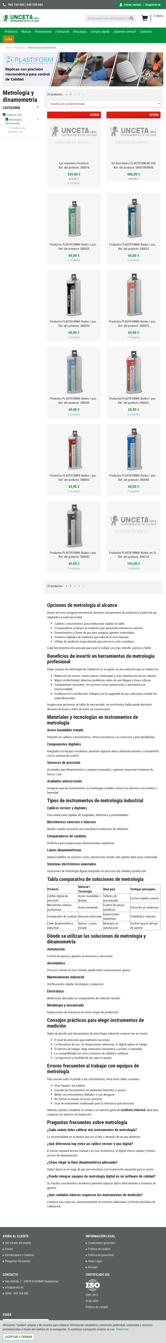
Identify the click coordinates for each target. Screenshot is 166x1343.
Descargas (80, 31)
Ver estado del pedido (18, 1243)
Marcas (26, 31)
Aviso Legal (95, 1261)
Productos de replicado (16, 129)
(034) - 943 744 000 (16, 1293)
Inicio (8, 47)
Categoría (21, 108)
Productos (11, 31)
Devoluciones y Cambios (19, 1255)
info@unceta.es (14, 1287)
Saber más (122, 1329)
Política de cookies (99, 1249)
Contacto (146, 31)
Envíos (9, 1249)
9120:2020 (92, 1301)
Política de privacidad (101, 1255)
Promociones (43, 31)
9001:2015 (92, 1295)
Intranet (92, 1267)
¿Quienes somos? (124, 31)
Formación (62, 31)
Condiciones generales (101, 1243)
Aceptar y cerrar (18, 1337)
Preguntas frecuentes (18, 1261)
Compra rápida (100, 31)
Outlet (8, 39)
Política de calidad (97, 1307)
